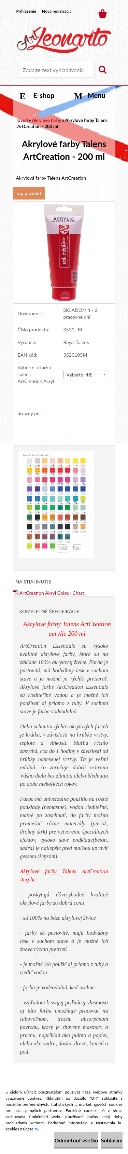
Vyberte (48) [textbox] (80, 374)
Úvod (22, 120)
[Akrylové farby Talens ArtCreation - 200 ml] (64, 205)
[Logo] (64, 40)
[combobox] (85, 374)
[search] (102, 70)
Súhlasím (112, 1140)
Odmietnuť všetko (76, 1140)
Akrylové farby (46, 120)
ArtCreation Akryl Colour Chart (48, 593)
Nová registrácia (56, 11)
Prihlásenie (26, 11)
